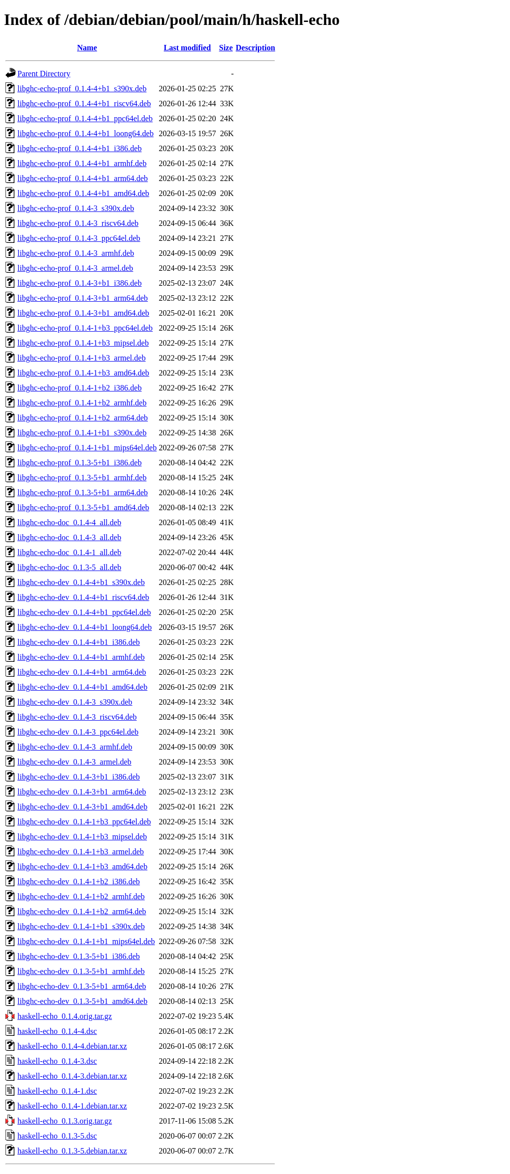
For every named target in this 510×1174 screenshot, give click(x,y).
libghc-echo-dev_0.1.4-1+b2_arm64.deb (81, 911)
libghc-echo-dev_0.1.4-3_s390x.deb (74, 702)
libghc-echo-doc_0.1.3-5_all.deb (69, 567)
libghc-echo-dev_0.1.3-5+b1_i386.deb (78, 956)
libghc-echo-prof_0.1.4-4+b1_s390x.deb (81, 88)
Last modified (187, 47)
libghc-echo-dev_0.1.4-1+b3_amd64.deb (82, 866)
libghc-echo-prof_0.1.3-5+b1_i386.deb (79, 462)
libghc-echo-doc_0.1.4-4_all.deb (69, 522)
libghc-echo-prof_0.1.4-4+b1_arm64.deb (82, 178)
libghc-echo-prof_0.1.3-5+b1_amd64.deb (83, 507)
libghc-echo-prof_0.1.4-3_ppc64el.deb (78, 238)
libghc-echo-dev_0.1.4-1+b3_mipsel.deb (82, 836)
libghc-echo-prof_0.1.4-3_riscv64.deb (77, 223)
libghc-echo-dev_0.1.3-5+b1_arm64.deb (81, 986)
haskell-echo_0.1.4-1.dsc (57, 1091)
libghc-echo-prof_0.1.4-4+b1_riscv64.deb (84, 103)
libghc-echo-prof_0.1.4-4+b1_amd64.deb (83, 193)
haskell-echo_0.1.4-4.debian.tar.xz (72, 1046)
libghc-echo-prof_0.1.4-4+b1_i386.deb (79, 148)
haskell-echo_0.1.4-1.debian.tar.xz (72, 1106)
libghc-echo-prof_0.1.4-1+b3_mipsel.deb (83, 343)
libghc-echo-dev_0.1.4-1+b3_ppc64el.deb (84, 821)
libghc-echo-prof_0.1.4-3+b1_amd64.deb (83, 313)
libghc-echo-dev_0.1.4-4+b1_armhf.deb (81, 657)
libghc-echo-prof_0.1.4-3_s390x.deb (75, 208)
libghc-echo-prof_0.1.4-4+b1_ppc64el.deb (85, 118)
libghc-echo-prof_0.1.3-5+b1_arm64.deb (82, 492)
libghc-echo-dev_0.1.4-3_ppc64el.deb (77, 732)
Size (226, 47)
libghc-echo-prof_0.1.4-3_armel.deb (75, 268)
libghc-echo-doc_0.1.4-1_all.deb (69, 552)
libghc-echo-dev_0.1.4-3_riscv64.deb (76, 717)
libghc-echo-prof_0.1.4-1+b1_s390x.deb (81, 432)
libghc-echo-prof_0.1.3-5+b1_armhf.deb (81, 477)
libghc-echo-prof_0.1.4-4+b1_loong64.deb (85, 133)
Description (255, 47)
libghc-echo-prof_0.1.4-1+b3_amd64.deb (83, 373)
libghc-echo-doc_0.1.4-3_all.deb (69, 537)
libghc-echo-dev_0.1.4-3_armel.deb (74, 762)
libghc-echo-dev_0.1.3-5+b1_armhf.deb (81, 971)
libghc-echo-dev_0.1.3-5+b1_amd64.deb (82, 1001)
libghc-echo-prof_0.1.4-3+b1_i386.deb (79, 283)
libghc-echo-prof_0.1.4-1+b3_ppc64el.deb (85, 328)
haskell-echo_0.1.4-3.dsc (57, 1061)
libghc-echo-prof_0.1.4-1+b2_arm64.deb (82, 417)
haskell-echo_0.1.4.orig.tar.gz (64, 1016)
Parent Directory (43, 73)
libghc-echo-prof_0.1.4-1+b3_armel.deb (81, 358)
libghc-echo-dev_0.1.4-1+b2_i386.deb (78, 881)
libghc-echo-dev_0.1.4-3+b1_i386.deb (78, 777)
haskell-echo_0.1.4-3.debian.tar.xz (72, 1076)
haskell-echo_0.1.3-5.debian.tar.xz (72, 1151)
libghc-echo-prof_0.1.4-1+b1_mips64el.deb (87, 447)
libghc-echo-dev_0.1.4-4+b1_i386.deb (78, 642)
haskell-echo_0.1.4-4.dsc (57, 1031)
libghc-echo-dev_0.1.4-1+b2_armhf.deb (81, 896)
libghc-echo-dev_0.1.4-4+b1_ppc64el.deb (84, 612)
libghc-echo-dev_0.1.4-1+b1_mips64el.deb (86, 941)
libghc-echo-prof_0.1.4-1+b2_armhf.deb (81, 402)
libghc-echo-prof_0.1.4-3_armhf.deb (75, 253)
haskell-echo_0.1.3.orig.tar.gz (64, 1121)
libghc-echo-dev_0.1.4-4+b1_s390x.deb (81, 582)
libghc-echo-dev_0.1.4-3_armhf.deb (74, 747)
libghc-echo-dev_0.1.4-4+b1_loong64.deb (84, 627)
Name (87, 47)
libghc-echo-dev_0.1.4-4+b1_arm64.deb (81, 672)
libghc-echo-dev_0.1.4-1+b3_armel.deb (80, 851)
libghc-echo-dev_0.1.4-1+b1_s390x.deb (81, 926)
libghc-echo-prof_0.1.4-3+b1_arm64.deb (82, 298)
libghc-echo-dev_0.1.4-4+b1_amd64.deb (82, 687)
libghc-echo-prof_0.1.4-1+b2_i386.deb (79, 388)
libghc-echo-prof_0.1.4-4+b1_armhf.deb (81, 163)
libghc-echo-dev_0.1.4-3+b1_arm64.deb (81, 791)
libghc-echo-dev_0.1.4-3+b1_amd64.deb (82, 806)
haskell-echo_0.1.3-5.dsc (57, 1136)
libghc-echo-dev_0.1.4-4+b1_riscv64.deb (83, 597)
